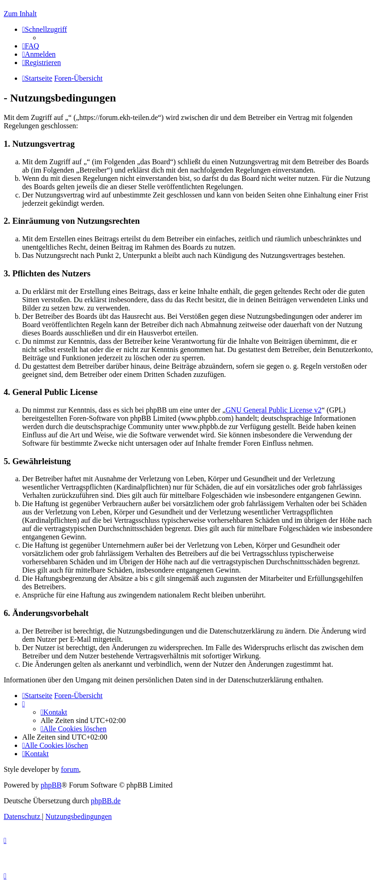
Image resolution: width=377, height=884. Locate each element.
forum (70, 769)
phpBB (51, 785)
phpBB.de (105, 801)
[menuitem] (30, 46)
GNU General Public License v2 (274, 410)
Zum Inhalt (20, 14)
